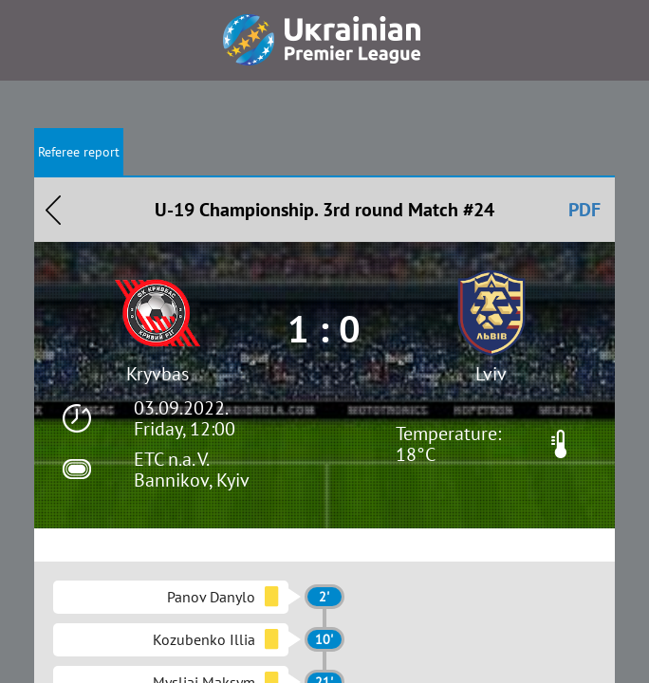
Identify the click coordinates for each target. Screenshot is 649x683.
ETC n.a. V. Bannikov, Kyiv (192, 469)
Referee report (79, 151)
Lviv (491, 373)
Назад (53, 209)
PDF (584, 209)
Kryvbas (157, 373)
